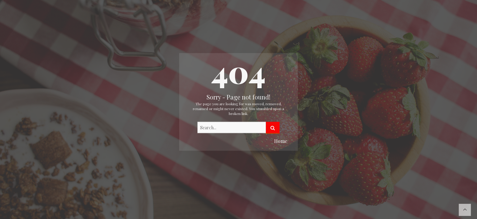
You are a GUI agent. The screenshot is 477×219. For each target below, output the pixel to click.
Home (280, 141)
